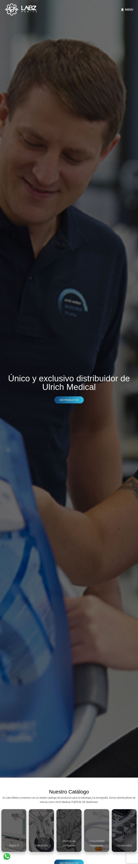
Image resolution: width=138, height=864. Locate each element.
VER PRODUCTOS (68, 400)
